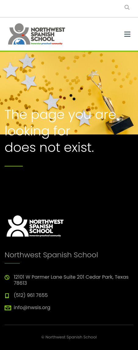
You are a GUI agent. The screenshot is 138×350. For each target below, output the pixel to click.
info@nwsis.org (32, 307)
